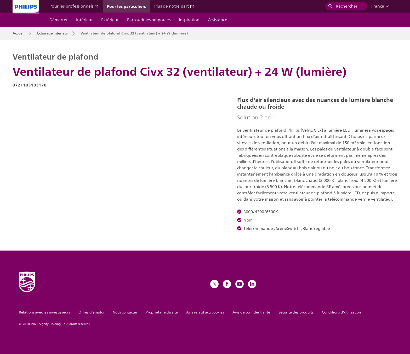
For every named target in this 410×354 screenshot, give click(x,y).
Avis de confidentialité (251, 312)
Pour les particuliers (126, 6)
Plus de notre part (174, 6)
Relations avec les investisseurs (44, 312)
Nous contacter (125, 312)
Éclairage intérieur (52, 33)
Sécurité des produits (296, 312)
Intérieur (84, 19)
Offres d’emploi (91, 312)
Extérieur (110, 19)
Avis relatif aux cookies (205, 312)
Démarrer (58, 19)
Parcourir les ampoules (148, 19)
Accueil (19, 33)
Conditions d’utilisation (341, 312)
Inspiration (189, 19)
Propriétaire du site (162, 312)
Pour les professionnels (74, 6)
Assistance (217, 19)
